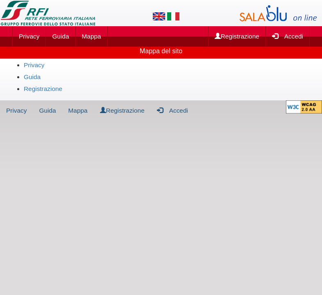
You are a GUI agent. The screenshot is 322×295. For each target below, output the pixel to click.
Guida (60, 36)
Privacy (29, 36)
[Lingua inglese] (159, 16)
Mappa (91, 36)
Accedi (287, 36)
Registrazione (237, 36)
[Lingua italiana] (173, 16)
